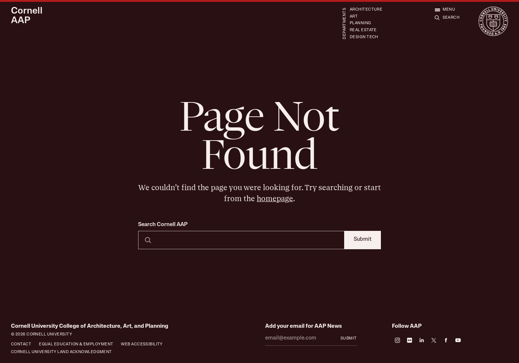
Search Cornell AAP (163, 225)
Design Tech (364, 37)
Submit (362, 239)
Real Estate (363, 30)
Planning (360, 23)
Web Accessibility (142, 344)
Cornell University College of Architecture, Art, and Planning (89, 326)
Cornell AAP (27, 16)
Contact (21, 344)
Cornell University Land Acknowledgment (61, 352)
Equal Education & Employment (76, 344)
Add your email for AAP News (303, 326)
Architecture (366, 10)
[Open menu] (445, 10)
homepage (275, 199)
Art (354, 17)
